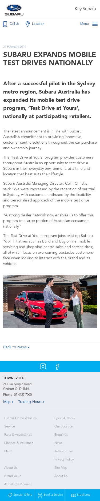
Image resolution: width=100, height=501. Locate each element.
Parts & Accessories (18, 435)
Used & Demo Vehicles (20, 418)
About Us (10, 468)
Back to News (15, 347)
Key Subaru (85, 9)
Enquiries (61, 435)
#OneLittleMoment (18, 484)
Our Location (63, 426)
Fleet (8, 451)
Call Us (10, 24)
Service (9, 426)
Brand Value (12, 476)
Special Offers (64, 418)
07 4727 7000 (23, 395)
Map (7, 402)
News (58, 443)
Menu (89, 24)
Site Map (60, 468)
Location (34, 24)
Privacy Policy (64, 459)
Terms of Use (63, 451)
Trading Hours (30, 402)
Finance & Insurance (18, 443)
